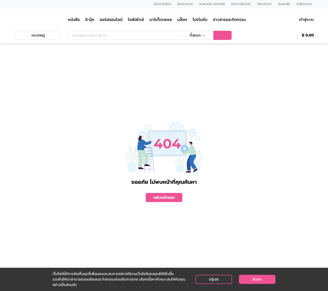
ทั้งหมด (195, 35)
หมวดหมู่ (37, 35)
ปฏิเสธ (214, 279)
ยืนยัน (257, 279)
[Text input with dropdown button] (122, 35)
